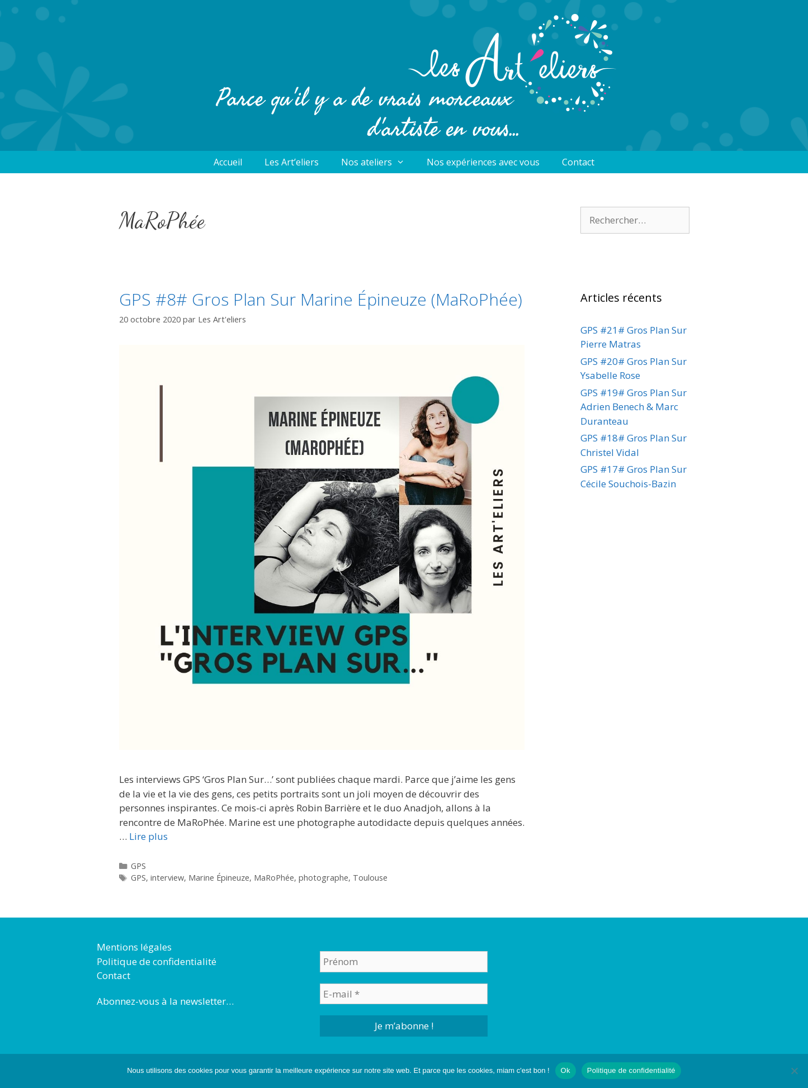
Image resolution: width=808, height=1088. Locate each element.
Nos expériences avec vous (483, 162)
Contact (578, 162)
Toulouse (370, 877)
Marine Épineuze (218, 877)
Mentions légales (134, 946)
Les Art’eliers (291, 162)
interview (167, 877)
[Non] (794, 1070)
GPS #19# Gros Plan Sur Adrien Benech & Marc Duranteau (633, 406)
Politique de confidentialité (156, 961)
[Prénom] (404, 961)
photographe (323, 877)
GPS (138, 866)
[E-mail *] (404, 994)
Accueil (228, 162)
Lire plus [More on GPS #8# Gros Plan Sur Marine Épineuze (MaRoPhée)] (148, 836)
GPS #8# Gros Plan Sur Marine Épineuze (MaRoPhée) (320, 299)
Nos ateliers (378, 162)
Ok (565, 1070)
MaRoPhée (274, 877)
